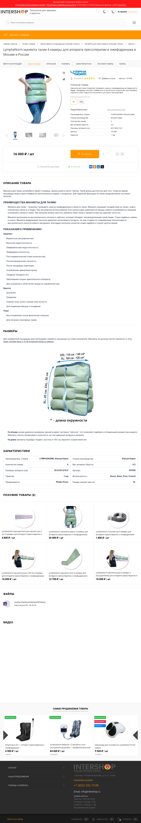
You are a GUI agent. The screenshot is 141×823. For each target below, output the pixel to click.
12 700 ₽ (70, 581)
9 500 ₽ (115, 753)
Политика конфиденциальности (61, 5)
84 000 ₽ (70, 753)
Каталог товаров (16, 34)
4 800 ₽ (23, 540)
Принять (122, 5)
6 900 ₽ (25, 753)
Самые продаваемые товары (70, 709)
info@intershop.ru (90, 791)
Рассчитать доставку (48, 167)
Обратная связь (13, 819)
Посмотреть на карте (83, 780)
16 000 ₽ (23, 581)
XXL (81, 102)
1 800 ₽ (117, 540)
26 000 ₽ (70, 540)
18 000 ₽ (117, 581)
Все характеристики (116, 109)
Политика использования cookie (30, 5)
